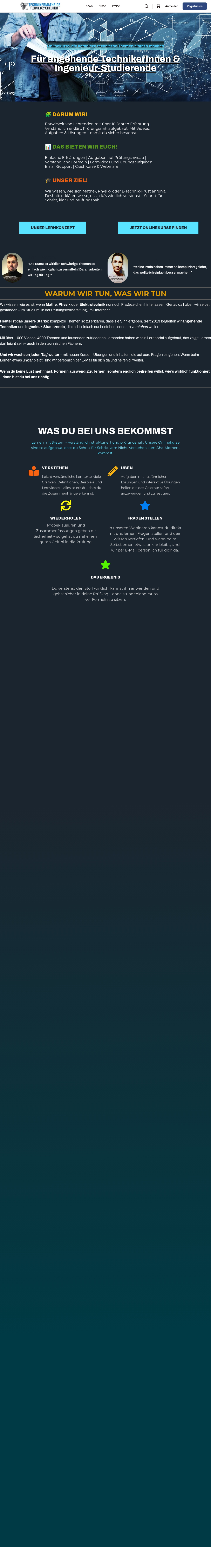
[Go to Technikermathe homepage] (40, 6)
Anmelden (171, 6)
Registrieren (195, 6)
